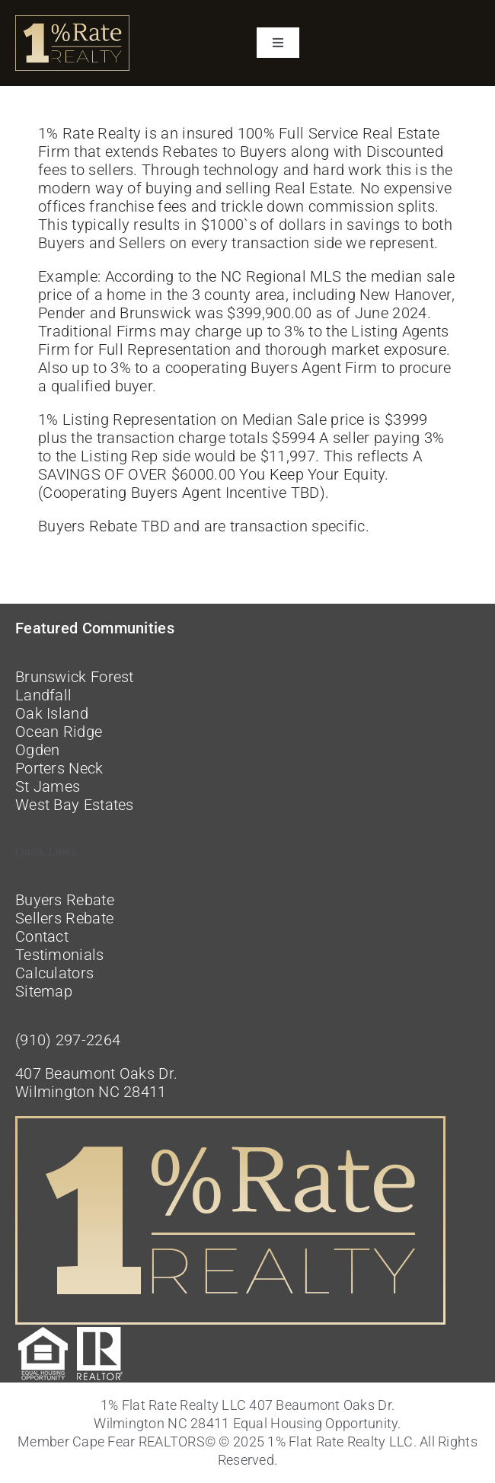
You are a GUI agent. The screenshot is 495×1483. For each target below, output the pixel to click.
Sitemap (43, 991)
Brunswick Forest (74, 677)
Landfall (43, 695)
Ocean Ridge (58, 731)
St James (47, 786)
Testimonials (59, 955)
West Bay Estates (74, 805)
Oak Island (51, 713)
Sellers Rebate (64, 918)
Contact (42, 936)
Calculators (54, 973)
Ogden (37, 750)
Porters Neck (59, 768)
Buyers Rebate (64, 900)
